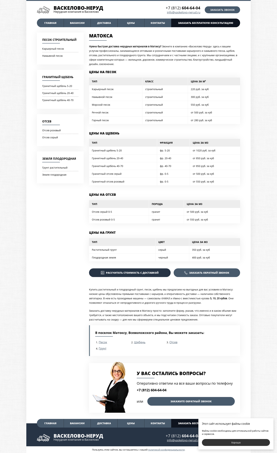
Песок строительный (59, 40)
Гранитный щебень (57, 77)
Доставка (104, 23)
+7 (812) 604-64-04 (151, 390)
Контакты (158, 23)
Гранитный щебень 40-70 (57, 100)
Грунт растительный (54, 167)
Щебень (139, 342)
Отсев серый (50, 137)
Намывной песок (52, 55)
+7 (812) (183, 7)
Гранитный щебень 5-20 (57, 86)
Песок (103, 342)
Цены (131, 23)
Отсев (46, 121)
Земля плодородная (59, 159)
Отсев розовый (51, 130)
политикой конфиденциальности (166, 449)
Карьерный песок (53, 48)
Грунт (102, 348)
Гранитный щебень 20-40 (57, 93)
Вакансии (77, 23)
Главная (50, 23)
